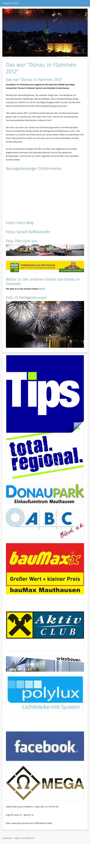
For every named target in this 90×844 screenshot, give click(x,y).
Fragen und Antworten (24, 838)
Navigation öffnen (11, 3)
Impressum (7, 838)
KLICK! (42, 289)
